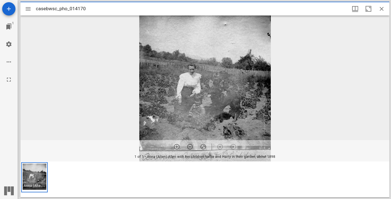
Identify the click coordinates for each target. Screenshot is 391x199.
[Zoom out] (190, 146)
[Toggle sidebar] (28, 8)
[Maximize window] (368, 8)
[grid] (204, 179)
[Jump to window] (8, 26)
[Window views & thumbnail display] (355, 8)
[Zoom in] (176, 146)
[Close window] (381, 8)
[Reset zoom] (203, 146)
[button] (34, 177)
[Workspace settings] (8, 44)
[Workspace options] (8, 62)
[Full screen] (8, 79)
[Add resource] (8, 8)
